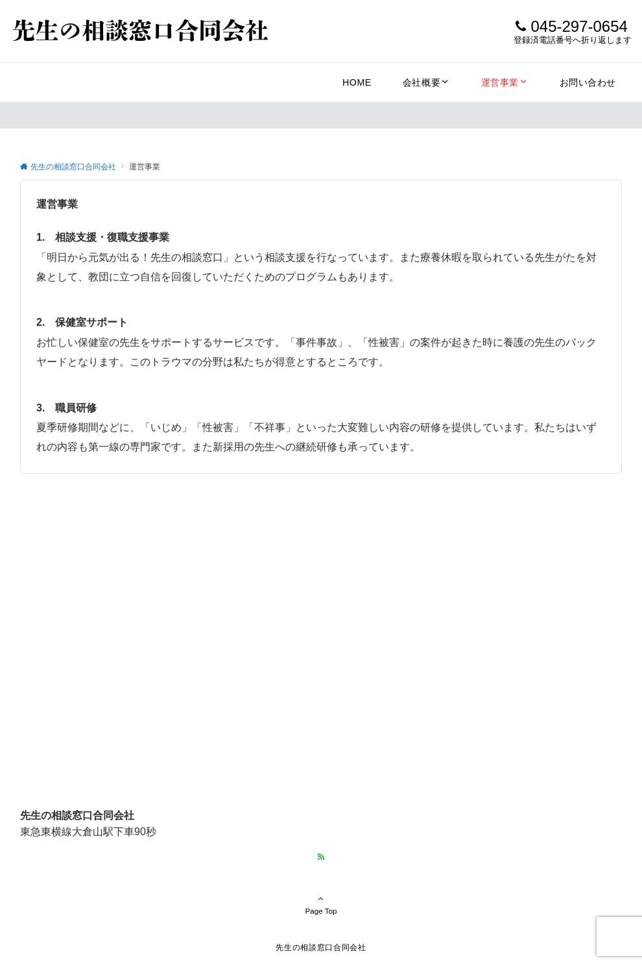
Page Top (321, 905)
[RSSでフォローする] (321, 857)
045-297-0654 (578, 26)
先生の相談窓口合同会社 (321, 947)
